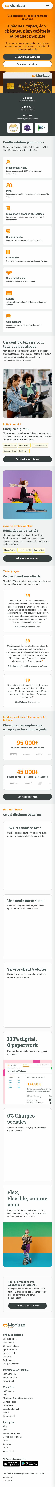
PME (5, 1395)
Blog (5, 1430)
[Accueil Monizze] (14, 1325)
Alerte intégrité (8, 1477)
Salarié (6, 1412)
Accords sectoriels (11, 1433)
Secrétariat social (11, 1409)
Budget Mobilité (10, 1377)
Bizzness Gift (9, 1353)
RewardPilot (8, 1381)
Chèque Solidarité (11, 1364)
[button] (27, 57)
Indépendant (8, 1391)
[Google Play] (29, 1464)
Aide (5, 1426)
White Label (8, 1451)
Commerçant (9, 1416)
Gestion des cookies (37, 1474)
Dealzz (6, 1447)
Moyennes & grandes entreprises (18, 1398)
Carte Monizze (9, 1360)
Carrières (7, 1444)
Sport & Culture (10, 1349)
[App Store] (11, 1464)
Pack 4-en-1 (8, 1356)
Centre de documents (12, 1437)
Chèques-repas (10, 1339)
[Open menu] (47, 5)
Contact (6, 1440)
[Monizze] (15, 5)
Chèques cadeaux (11, 1346)
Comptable (8, 1405)
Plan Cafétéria (9, 1374)
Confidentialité (8, 1474)
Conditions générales (21, 1474)
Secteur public (9, 1402)
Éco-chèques (9, 1342)
